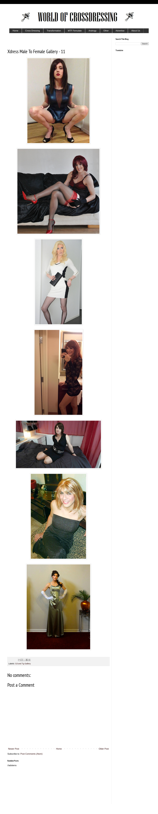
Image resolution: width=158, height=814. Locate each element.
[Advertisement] (58, 785)
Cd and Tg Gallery (23, 664)
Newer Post (13, 749)
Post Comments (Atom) (31, 754)
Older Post (104, 749)
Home (59, 749)
